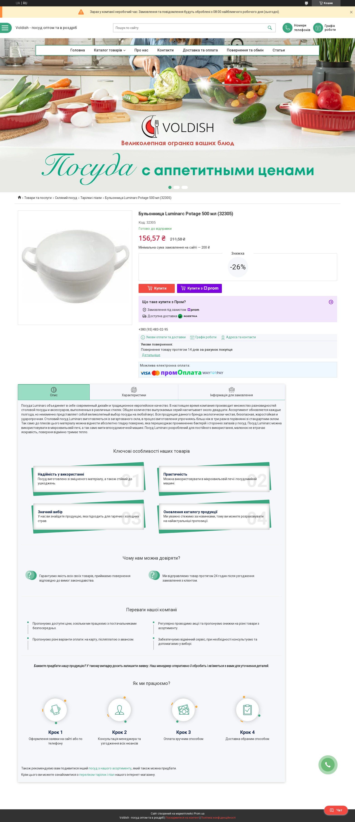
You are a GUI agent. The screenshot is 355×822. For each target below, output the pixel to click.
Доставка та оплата (200, 50)
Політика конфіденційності (218, 817)
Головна (77, 50)
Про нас (141, 50)
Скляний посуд (66, 198)
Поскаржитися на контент (182, 817)
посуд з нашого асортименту (110, 768)
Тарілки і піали (91, 198)
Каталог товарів (108, 50)
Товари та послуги (38, 198)
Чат (336, 810)
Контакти (165, 50)
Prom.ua (199, 813)
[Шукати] (269, 28)
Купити (160, 288)
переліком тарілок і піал (97, 774)
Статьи (279, 50)
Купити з (202, 288)
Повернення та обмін (245, 50)
